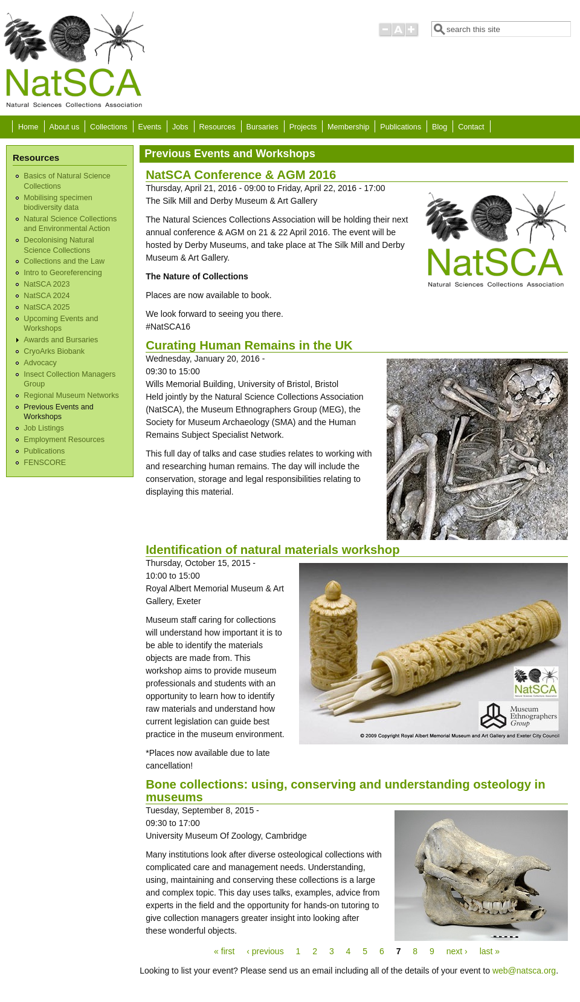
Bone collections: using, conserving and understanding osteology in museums (345, 791)
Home (28, 127)
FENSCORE (45, 462)
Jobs (180, 127)
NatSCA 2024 (46, 295)
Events (150, 127)
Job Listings (44, 428)
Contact (471, 127)
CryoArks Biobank (54, 351)
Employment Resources (64, 439)
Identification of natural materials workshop (272, 549)
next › (457, 951)
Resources (217, 127)
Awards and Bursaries (61, 340)
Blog (439, 127)
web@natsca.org (524, 970)
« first (224, 951)
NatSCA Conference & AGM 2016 (241, 174)
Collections (108, 127)
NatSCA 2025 (46, 307)
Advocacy (40, 363)
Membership (348, 127)
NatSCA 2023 (46, 284)
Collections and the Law (64, 261)
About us (64, 127)
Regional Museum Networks (71, 395)
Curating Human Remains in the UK (249, 345)
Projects (303, 127)
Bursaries (262, 127)
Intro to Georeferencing (63, 272)
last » (490, 951)
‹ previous (264, 951)
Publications (400, 127)
